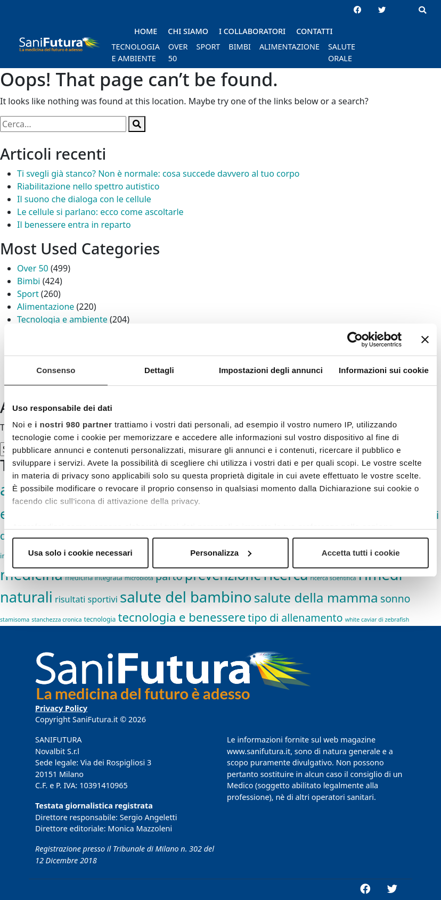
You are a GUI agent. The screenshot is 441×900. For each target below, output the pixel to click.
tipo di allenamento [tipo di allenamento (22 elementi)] (295, 617)
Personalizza (220, 552)
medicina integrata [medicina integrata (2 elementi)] (93, 577)
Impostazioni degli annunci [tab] (271, 370)
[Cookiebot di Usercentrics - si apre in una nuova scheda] (355, 340)
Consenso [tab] (55, 370)
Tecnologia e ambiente (62, 319)
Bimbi (28, 281)
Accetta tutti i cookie (361, 552)
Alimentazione (45, 306)
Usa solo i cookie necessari (80, 552)
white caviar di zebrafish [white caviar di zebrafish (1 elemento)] (377, 619)
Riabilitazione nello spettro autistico (88, 186)
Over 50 (32, 268)
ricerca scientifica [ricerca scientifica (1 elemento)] (333, 578)
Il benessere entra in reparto (74, 224)
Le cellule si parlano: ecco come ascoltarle (100, 212)
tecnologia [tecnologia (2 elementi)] (100, 619)
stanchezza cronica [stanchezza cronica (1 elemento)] (56, 619)
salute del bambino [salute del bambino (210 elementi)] (186, 597)
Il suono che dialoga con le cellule (84, 199)
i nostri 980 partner (73, 424)
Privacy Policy (61, 708)
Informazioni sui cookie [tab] (384, 370)
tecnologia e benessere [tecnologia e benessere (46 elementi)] (182, 617)
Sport (28, 294)
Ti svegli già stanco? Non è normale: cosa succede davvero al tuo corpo (158, 173)
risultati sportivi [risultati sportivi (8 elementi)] (86, 599)
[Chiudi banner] (425, 339)
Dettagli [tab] (159, 370)
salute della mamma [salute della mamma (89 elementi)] (316, 597)
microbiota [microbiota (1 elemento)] (139, 578)
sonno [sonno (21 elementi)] (395, 598)
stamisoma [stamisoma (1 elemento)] (14, 619)
